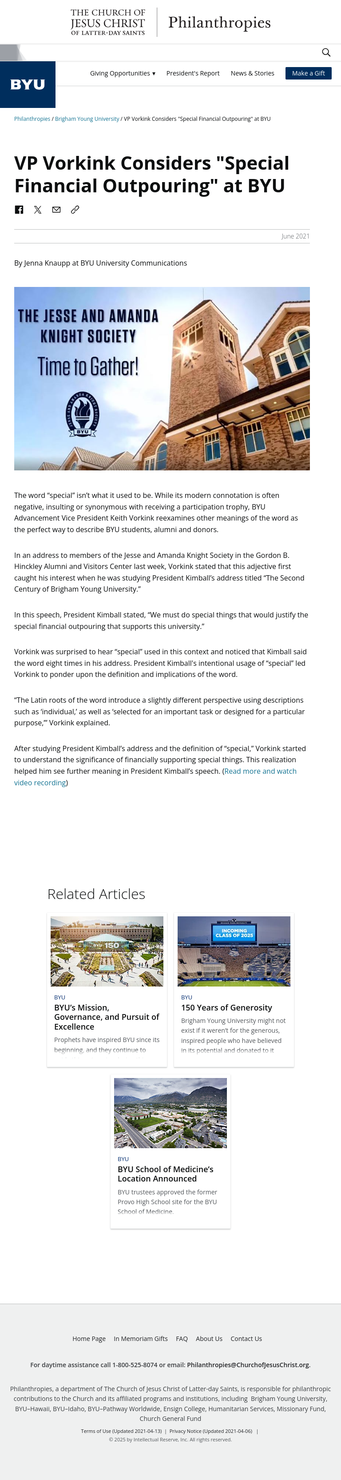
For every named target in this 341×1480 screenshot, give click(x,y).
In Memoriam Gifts (141, 1338)
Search (326, 52)
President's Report (193, 73)
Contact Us (246, 1338)
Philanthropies (170, 22)
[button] (122, 73)
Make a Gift (308, 73)
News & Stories (252, 73)
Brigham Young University (88, 119)
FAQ (182, 1338)
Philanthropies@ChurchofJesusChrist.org (248, 1365)
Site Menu (8, 52)
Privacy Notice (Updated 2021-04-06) (211, 1431)
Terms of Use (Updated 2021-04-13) (121, 1431)
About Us (209, 1338)
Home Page (89, 1338)
